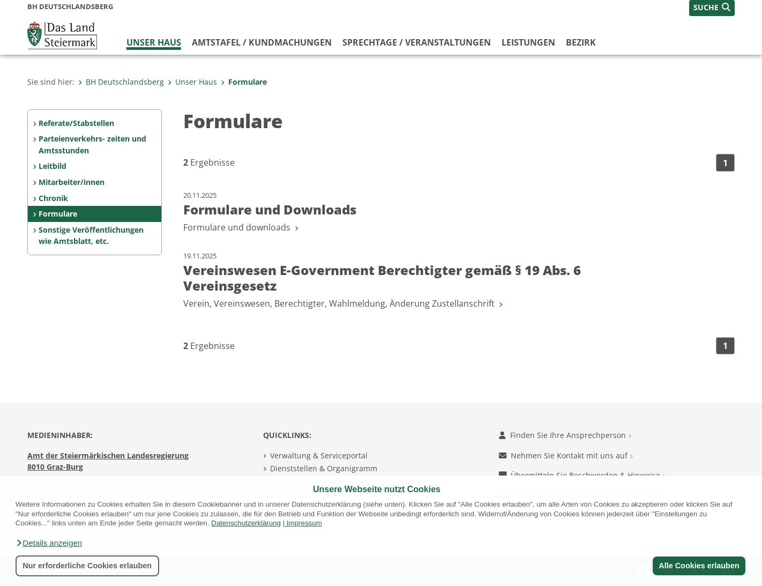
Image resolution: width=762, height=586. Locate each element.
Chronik (53, 198)
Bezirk (581, 42)
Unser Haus (153, 42)
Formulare (244, 82)
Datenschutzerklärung (246, 523)
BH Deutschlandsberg (121, 82)
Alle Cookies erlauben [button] (699, 565)
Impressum (304, 523)
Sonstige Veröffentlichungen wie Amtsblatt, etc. (91, 236)
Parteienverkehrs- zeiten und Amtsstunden (92, 144)
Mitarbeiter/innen (71, 182)
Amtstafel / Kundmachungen (262, 42)
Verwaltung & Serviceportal (319, 455)
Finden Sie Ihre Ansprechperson (565, 435)
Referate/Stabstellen (76, 123)
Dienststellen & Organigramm (323, 468)
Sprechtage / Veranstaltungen (416, 42)
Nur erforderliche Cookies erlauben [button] (87, 565)
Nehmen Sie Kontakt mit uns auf (566, 455)
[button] (49, 543)
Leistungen (528, 42)
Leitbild (52, 166)
